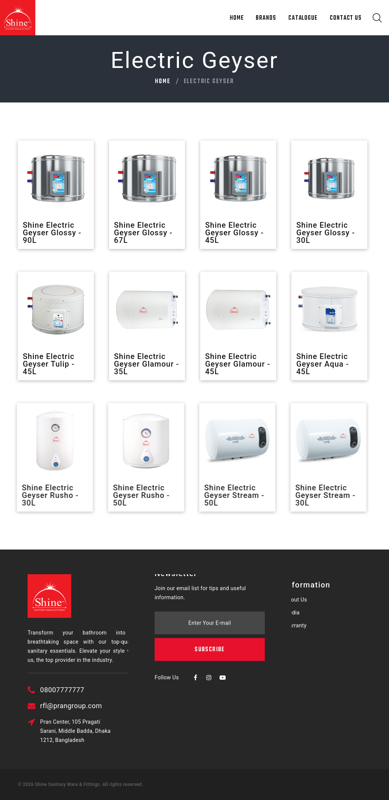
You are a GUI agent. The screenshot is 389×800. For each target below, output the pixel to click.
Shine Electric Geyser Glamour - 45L (237, 364)
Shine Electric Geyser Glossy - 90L (52, 232)
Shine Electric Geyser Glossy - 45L (234, 232)
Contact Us (346, 18)
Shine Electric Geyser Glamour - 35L (146, 364)
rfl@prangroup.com (103, 706)
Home (237, 18)
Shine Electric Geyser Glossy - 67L (143, 232)
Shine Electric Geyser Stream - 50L (229, 495)
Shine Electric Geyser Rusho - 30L (45, 495)
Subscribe (209, 612)
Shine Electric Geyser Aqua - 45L (322, 364)
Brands (266, 18)
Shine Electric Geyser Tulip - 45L (48, 364)
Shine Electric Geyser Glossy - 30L (325, 232)
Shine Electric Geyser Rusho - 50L (136, 495)
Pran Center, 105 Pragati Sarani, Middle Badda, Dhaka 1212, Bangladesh (108, 731)
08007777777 (95, 690)
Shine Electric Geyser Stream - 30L (321, 495)
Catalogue (303, 18)
